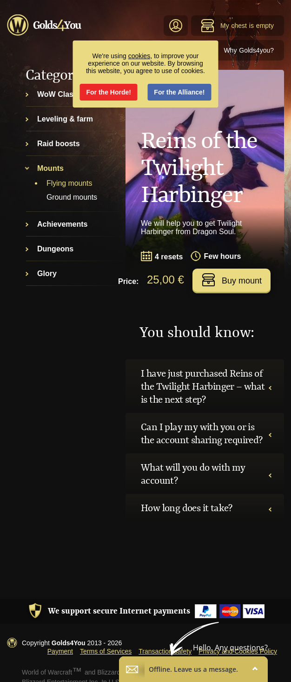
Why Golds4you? (249, 50)
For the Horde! (108, 92)
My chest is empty (237, 25)
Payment (60, 651)
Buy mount (232, 279)
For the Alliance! (179, 92)
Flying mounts (69, 183)
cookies (139, 56)
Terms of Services (106, 651)
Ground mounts (71, 197)
